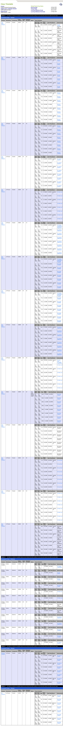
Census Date (34, 8)
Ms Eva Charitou (59, 93)
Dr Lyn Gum (59, 460)
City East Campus (3, 23)
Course (2, 6)
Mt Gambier (3, 694)
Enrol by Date (34, 7)
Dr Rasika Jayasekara (59, 226)
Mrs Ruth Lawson (59, 395)
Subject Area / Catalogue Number (9, 8)
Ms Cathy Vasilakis (59, 261)
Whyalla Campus (3, 654)
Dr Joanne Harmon (59, 159)
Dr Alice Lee (59, 192)
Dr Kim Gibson (58, 25)
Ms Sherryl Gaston (59, 586)
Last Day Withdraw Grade (37, 10)
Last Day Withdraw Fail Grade (38, 11)
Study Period (4, 11)
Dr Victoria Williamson (59, 227)
